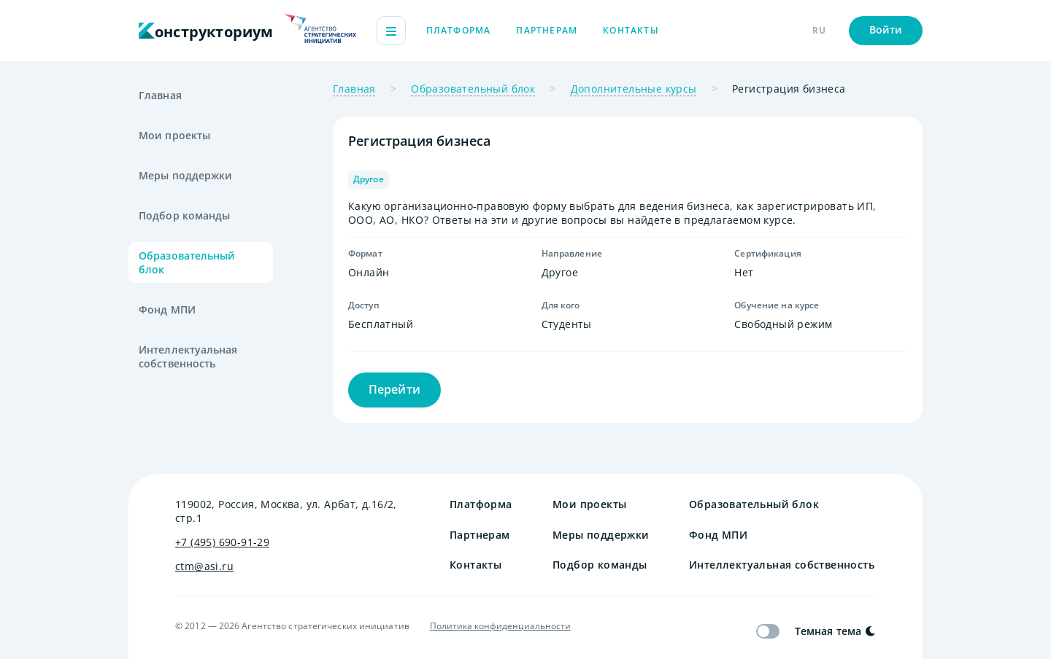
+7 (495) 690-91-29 (222, 542)
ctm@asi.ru (204, 566)
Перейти (394, 389)
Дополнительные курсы (634, 88)
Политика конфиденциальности (500, 626)
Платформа (458, 30)
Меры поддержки (185, 175)
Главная (160, 95)
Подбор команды (184, 215)
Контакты (631, 30)
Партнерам (546, 30)
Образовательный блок (187, 262)
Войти (886, 29)
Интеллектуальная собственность (188, 356)
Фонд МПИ (167, 309)
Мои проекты (174, 135)
